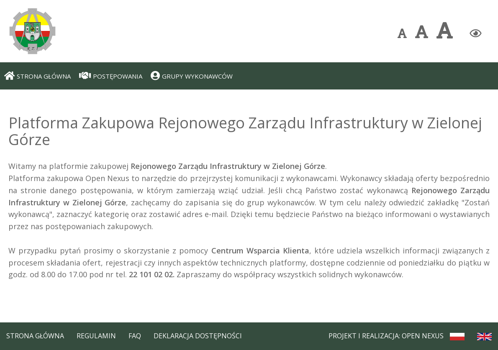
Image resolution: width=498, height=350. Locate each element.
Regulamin (96, 335)
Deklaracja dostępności (198, 335)
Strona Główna (35, 335)
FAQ (134, 335)
